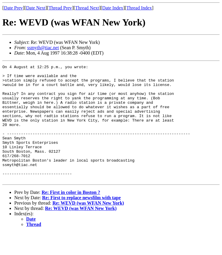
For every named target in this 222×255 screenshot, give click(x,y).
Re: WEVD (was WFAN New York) (88, 226)
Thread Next (87, 7)
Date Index (112, 7)
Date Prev (13, 7)
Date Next (35, 7)
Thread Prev (60, 7)
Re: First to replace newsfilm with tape (81, 220)
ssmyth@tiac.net (43, 47)
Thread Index (139, 7)
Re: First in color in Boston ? (71, 215)
